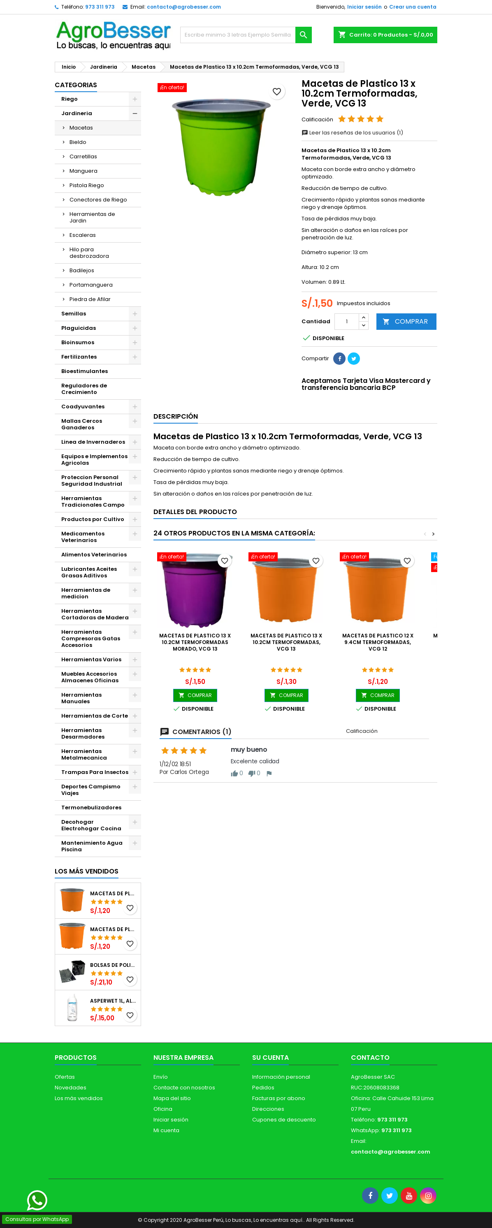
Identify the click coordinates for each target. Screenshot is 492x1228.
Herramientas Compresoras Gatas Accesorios (90, 638)
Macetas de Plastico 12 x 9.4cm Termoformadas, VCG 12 (113, 893)
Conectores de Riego (98, 200)
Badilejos (82, 270)
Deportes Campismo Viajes (91, 790)
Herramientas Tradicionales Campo (93, 501)
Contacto (370, 1057)
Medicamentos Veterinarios (82, 537)
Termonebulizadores (91, 807)
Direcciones (268, 1109)
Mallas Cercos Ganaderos (81, 424)
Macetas (81, 128)
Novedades (70, 1087)
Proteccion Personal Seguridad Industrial (91, 480)
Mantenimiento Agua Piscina (92, 846)
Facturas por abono (278, 1098)
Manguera (83, 171)
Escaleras (83, 235)
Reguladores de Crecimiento (84, 389)
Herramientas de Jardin (92, 217)
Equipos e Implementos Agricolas (94, 459)
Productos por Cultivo (92, 519)
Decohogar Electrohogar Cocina (91, 825)
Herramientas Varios (91, 659)
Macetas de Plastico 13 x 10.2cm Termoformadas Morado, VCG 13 (195, 642)
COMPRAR (405, 321)
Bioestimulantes (84, 371)
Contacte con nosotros (184, 1087)
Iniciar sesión (364, 6)
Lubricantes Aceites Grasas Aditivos (89, 572)
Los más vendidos (86, 871)
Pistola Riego (87, 185)
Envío (160, 1077)
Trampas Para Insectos (94, 772)
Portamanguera (91, 285)
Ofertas (65, 1077)
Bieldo (78, 142)
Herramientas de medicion (85, 593)
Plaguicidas (78, 328)
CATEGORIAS (76, 85)
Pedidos (263, 1087)
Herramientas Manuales (81, 698)
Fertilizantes (79, 357)
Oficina (162, 1109)
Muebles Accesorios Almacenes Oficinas (89, 677)
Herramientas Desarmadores (82, 733)
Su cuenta (270, 1057)
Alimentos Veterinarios (94, 554)
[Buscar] (246, 35)
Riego (69, 99)
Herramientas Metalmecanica (84, 754)
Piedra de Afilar (90, 299)
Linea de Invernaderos (93, 442)
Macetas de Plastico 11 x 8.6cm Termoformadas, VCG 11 (113, 929)
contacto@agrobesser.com (184, 6)
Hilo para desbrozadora (89, 253)
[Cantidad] (346, 321)
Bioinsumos (77, 342)
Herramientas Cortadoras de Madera (95, 614)
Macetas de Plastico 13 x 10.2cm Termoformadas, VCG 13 (286, 642)
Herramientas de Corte (94, 716)
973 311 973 (100, 6)
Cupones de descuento (284, 1120)
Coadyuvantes (82, 406)
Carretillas (83, 156)
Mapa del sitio (172, 1098)
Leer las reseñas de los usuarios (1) (352, 133)
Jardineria (76, 113)
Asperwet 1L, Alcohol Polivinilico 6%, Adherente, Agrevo (113, 1001)
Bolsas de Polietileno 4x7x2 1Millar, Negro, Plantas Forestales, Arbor (113, 965)
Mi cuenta (166, 1130)
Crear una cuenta (412, 6)
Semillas (73, 313)
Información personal (281, 1077)
